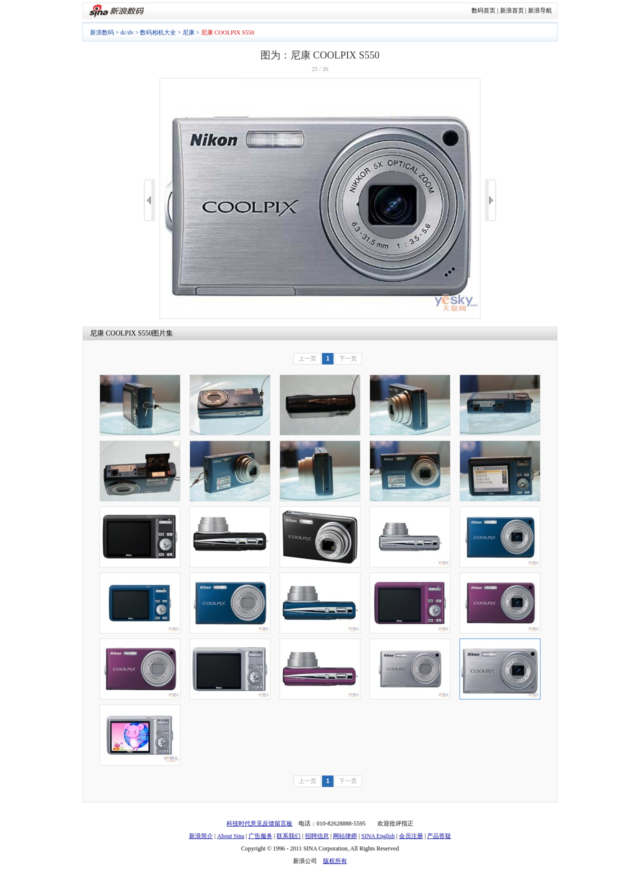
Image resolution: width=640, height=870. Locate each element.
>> (491, 200)
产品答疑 (439, 836)
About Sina (230, 836)
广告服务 (260, 836)
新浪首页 (512, 10)
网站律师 (345, 836)
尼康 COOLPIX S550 (121, 333)
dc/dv (127, 32)
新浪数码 (102, 32)
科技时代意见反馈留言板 (259, 823)
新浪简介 (201, 836)
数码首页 (484, 10)
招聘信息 (317, 836)
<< (149, 200)
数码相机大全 (158, 32)
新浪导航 (540, 10)
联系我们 (288, 836)
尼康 (188, 32)
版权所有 (335, 861)
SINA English (377, 836)
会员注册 (411, 836)
